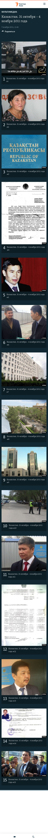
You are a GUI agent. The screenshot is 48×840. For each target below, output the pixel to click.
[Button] (8, 32)
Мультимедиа (9, 12)
